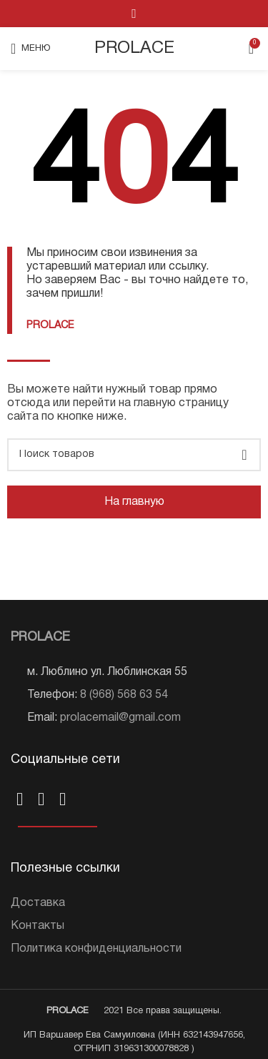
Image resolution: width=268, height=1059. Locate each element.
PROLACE (134, 48)
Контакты (37, 926)
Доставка (38, 903)
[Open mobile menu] (30, 48)
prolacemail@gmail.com (120, 718)
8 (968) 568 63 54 (124, 695)
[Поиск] (134, 454)
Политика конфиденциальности (96, 949)
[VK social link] (134, 13)
